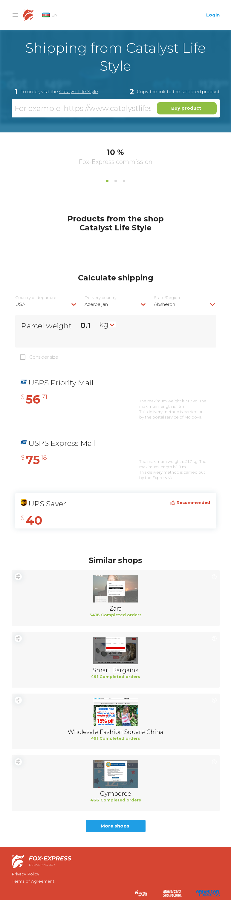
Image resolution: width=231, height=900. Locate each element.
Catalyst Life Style (78, 91)
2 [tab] (115, 181)
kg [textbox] (103, 324)
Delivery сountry (101, 298)
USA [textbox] (20, 304)
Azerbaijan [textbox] (96, 304)
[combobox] (46, 304)
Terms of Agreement (33, 881)
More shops (115, 826)
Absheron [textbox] (164, 304)
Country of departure (35, 298)
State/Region (167, 298)
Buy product (186, 108)
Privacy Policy (25, 874)
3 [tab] (124, 181)
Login (213, 15)
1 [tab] (107, 181)
